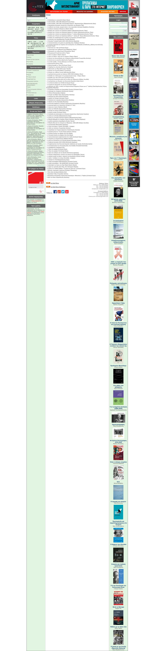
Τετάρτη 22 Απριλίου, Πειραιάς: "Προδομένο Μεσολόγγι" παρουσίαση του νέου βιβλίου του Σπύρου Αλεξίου (35, 128)
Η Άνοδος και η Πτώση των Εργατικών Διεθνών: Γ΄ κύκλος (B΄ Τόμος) (65, 35)
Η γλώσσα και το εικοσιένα (54, 60)
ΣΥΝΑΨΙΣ (30, 64)
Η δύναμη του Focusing (53, 70)
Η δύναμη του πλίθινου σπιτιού (55, 72)
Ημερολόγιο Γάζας (52, 173)
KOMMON (30, 72)
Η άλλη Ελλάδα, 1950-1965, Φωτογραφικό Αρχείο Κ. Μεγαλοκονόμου (65, 23)
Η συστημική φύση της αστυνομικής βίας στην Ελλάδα (61, 145)
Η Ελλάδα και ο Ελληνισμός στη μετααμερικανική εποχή (62, 75)
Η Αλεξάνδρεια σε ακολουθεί (54, 20)
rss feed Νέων (55, 183)
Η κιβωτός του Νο (52, 101)
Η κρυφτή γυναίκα (52, 112)
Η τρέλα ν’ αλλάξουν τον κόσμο (55, 158)
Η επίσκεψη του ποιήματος (54, 91)
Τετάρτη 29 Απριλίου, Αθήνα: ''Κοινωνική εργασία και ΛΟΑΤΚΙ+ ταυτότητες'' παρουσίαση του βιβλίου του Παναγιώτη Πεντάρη (35, 153)
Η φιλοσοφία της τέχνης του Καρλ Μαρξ (57, 165)
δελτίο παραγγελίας (37, 201)
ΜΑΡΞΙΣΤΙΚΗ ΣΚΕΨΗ (33, 59)
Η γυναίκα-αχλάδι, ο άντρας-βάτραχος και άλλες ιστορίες (62, 61)
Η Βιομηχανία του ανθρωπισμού (55, 51)
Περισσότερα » (41, 165)
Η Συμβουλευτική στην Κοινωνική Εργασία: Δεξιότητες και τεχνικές (64, 144)
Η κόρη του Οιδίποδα (52, 108)
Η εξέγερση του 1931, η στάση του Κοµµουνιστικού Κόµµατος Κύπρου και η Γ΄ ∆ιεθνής (69, 86)
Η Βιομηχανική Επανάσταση (54, 53)
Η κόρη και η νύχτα (52, 107)
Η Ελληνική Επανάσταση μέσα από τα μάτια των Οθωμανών (63, 79)
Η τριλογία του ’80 (52, 159)
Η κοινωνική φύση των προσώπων (56, 105)
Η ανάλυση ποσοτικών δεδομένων (56, 28)
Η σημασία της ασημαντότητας (55, 138)
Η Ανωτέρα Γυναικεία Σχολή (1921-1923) (58, 41)
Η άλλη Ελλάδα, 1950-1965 (54, 21)
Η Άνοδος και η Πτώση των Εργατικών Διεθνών (59, 30)
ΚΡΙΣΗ (29, 57)
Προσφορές (118, 16)
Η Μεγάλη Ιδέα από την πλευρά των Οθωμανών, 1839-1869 (63, 122)
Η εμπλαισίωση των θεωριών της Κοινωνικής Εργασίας (61, 81)
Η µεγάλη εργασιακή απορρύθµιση (56, 121)
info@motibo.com (103, 188)
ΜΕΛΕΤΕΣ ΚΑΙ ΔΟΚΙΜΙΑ (85, 11)
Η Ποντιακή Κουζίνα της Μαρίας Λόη (56, 135)
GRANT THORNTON (33, 70)
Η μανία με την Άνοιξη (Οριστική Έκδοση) (58, 117)
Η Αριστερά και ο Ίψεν (53, 47)
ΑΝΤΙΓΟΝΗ (31, 55)
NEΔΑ (29, 74)
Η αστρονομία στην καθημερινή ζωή (56, 49)
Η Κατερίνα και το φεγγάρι (54, 100)
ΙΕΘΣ (29, 87)
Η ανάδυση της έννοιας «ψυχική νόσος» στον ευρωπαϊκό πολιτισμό (64, 27)
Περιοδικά (35, 52)
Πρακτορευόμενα (36, 67)
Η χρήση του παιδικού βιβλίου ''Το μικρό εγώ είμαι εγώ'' (61, 168)
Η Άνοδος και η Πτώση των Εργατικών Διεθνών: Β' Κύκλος (62, 32)
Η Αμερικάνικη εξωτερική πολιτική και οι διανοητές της (61, 25)
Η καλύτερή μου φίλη (52, 96)
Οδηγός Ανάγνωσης (36, 103)
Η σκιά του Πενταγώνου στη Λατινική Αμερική (59, 140)
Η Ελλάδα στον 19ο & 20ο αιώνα (55, 77)
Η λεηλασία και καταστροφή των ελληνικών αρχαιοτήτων (61, 114)
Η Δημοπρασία (51, 63)
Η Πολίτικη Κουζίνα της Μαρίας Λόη (56, 133)
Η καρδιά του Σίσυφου (53, 98)
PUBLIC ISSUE (32, 77)
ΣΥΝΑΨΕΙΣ (31, 95)
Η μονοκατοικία (51, 124)
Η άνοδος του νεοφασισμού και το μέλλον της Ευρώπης (61, 37)
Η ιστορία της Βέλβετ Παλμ (54, 94)
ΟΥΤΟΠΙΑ (30, 61)
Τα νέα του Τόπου (36, 111)
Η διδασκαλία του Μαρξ (53, 68)
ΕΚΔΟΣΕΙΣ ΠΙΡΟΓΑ (33, 81)
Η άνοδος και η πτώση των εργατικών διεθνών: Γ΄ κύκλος (62, 34)
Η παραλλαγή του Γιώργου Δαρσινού (56, 130)
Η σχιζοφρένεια (51, 147)
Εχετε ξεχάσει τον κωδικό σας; (119, 32)
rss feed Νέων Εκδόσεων (58, 187)
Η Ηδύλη (49, 93)
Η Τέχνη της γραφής (52, 149)
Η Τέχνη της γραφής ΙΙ (53, 151)
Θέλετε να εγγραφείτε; (121, 34)
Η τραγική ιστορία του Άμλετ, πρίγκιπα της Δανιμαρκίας (61, 156)
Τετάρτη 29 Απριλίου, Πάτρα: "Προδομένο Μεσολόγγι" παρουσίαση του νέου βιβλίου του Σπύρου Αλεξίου (35, 122)
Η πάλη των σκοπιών (52, 128)
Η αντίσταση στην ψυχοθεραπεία (55, 39)
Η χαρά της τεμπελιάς (53, 166)
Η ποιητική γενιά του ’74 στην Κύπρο (56, 131)
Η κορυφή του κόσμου (53, 110)
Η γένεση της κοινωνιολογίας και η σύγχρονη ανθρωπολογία (63, 58)
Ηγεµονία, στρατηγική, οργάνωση (56, 170)
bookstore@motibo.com (102, 196)
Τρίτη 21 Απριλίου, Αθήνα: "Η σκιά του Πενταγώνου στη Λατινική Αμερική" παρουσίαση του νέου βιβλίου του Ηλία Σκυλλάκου (36, 141)
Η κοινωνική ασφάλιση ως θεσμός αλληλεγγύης (59, 103)
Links (36, 98)
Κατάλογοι (36, 107)
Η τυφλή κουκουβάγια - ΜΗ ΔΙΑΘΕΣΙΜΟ (57, 163)
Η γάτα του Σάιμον (52, 54)
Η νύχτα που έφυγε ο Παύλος (55, 126)
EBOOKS (123, 11)
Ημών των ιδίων (51, 177)
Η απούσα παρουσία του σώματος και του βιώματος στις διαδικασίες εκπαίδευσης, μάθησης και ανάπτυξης (75, 44)
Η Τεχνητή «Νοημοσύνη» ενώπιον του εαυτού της (60, 154)
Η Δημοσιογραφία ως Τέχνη (54, 65)
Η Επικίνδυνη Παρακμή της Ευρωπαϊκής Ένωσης (60, 89)
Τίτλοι (36, 38)
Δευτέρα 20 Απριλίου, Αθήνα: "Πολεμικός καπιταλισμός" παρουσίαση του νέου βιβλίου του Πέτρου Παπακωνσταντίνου (35, 147)
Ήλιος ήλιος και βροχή (53, 172)
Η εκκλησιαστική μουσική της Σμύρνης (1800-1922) (60, 74)
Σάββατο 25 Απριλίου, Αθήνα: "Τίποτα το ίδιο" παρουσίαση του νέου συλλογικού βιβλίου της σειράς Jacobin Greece (35, 116)
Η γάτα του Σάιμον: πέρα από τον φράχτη (58, 56)
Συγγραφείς (36, 24)
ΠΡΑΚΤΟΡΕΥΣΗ (32, 92)
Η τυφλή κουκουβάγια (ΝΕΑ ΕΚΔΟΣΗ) (57, 161)
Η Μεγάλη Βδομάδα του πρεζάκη (55, 119)
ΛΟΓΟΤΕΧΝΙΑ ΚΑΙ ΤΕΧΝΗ (59, 11)
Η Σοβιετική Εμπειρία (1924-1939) (56, 142)
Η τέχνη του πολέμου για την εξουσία (56, 152)
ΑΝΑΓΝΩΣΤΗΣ (32, 79)
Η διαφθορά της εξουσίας (54, 67)
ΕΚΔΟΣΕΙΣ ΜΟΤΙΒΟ (108, 11)
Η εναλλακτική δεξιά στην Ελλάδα (56, 82)
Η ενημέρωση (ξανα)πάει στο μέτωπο (57, 84)
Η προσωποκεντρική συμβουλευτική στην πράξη (60, 137)
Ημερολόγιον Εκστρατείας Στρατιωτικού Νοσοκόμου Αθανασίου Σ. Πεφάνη (66, 175)
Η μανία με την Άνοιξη (53, 115)
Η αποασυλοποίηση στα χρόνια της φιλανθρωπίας (60, 43)
